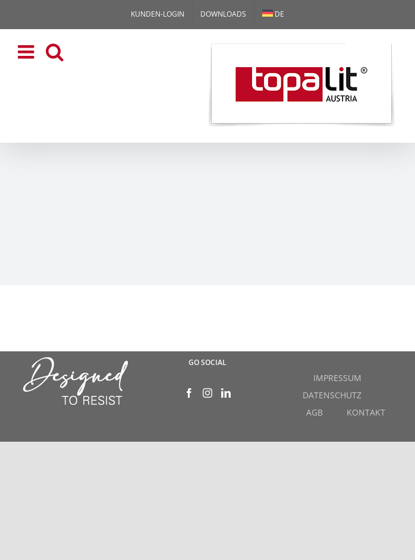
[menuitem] (273, 14)
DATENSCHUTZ (332, 395)
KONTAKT (366, 412)
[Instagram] (207, 393)
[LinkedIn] (226, 393)
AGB (314, 412)
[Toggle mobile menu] (27, 51)
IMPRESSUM (337, 377)
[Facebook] (189, 393)
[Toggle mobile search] (55, 51)
